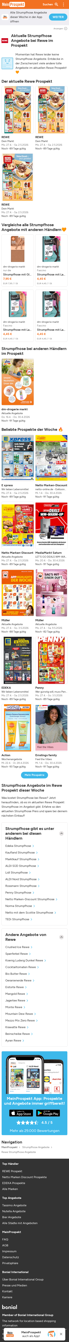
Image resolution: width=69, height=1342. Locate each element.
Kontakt (7, 1291)
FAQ (5, 1239)
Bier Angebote (11, 1217)
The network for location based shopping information (29, 1323)
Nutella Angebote (14, 1211)
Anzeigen (61, 28)
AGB (5, 1245)
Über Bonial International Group (22, 1279)
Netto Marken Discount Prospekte (24, 1177)
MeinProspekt (9, 1147)
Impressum (9, 1251)
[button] (63, 4)
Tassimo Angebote (14, 1205)
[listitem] (17, 118)
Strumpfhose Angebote (35, 1147)
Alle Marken (10, 1189)
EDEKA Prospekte (13, 1183)
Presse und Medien (14, 1285)
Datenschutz (10, 1257)
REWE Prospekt (12, 1171)
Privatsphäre (10, 1263)
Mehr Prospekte (34, 775)
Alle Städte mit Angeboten (20, 1223)
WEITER (58, 17)
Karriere (7, 1297)
